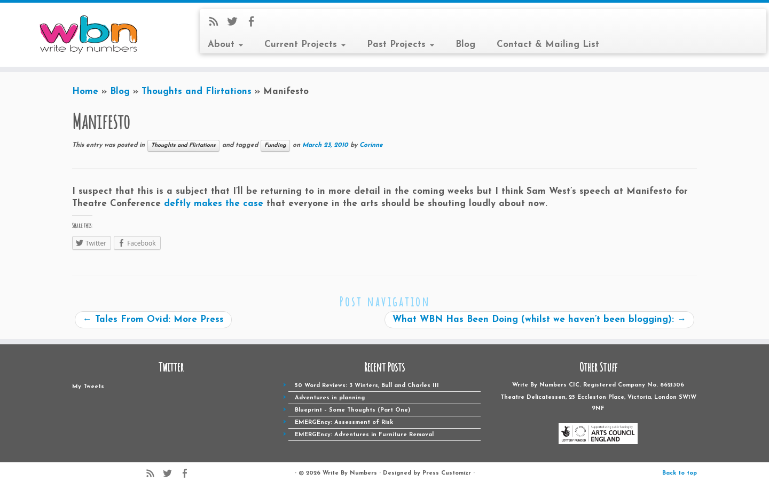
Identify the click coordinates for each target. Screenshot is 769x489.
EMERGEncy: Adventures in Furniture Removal (364, 435)
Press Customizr (446, 473)
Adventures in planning (330, 398)
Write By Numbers (350, 473)
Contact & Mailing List (548, 44)
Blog (465, 44)
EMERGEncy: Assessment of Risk (344, 422)
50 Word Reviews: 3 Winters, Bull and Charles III (367, 386)
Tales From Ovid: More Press (153, 319)
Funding (275, 145)
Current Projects (305, 44)
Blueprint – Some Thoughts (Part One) (352, 410)
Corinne (371, 145)
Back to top (679, 473)
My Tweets (88, 387)
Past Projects (400, 44)
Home (85, 91)
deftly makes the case (213, 203)
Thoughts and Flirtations (197, 91)
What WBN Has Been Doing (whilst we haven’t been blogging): (539, 319)
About (225, 44)
